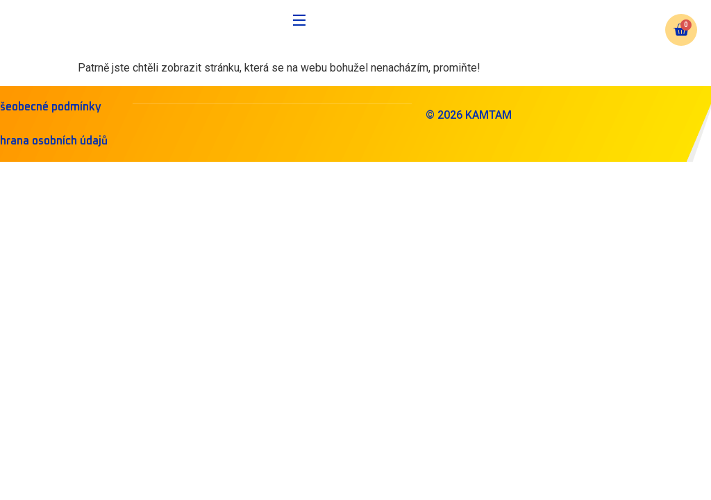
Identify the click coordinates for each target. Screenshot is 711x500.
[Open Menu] (300, 22)
